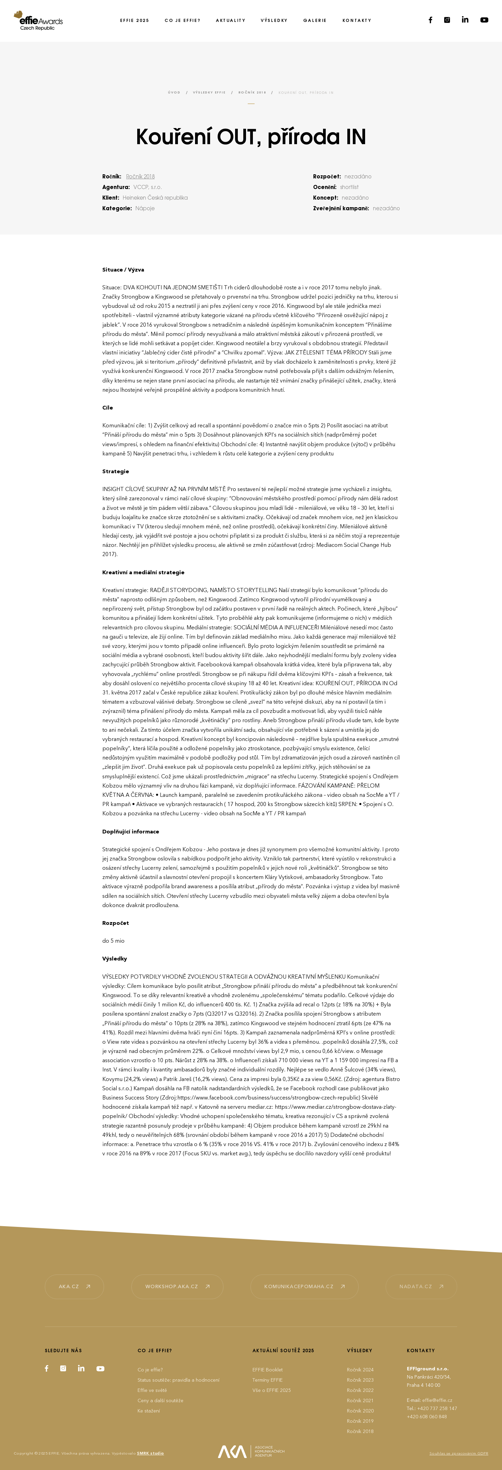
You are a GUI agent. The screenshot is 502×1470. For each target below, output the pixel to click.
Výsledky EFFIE (209, 92)
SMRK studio (150, 1453)
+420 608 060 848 (427, 1417)
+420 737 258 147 (437, 1408)
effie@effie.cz (437, 1400)
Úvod (174, 92)
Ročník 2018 (252, 92)
